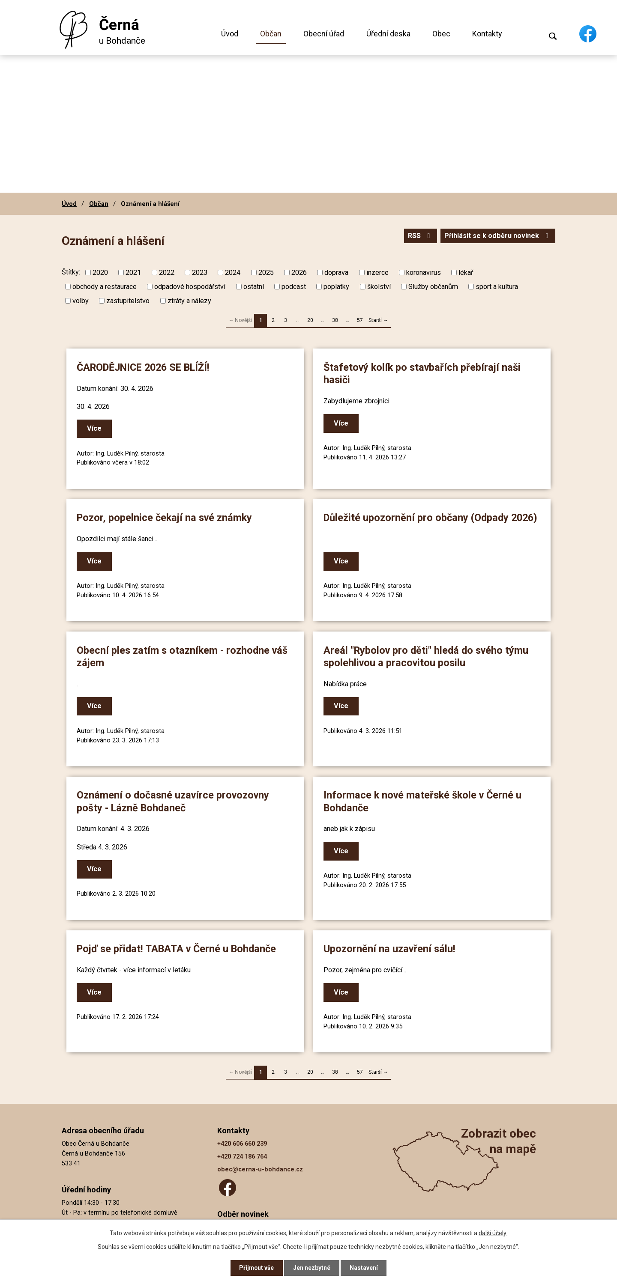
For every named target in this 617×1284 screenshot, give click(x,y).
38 (335, 320)
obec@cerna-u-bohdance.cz (260, 1168)
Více (94, 429)
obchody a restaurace (104, 287)
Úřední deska (388, 33)
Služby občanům (433, 287)
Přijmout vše (256, 1267)
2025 (266, 272)
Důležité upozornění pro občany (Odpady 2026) (431, 518)
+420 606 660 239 (242, 1142)
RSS (419, 236)
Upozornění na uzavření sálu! (390, 948)
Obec (441, 33)
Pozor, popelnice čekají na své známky (164, 518)
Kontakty (487, 33)
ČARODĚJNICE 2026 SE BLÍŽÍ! (143, 367)
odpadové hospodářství (189, 287)
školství (379, 287)
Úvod (229, 33)
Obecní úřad (323, 33)
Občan (271, 33)
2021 (133, 272)
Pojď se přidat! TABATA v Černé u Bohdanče (176, 948)
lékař (465, 272)
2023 (199, 272)
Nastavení (364, 1267)
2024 (232, 272)
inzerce (377, 272)
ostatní (253, 287)
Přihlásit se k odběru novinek (497, 236)
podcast (294, 287)
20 (310, 320)
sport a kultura (497, 287)
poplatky (336, 287)
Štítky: (71, 272)
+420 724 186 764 (242, 1155)
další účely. (493, 1232)
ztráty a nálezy (189, 301)
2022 (166, 272)
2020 (100, 272)
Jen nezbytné (312, 1267)
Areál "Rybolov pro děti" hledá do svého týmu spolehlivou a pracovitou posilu (426, 656)
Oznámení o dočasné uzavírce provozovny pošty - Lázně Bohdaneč (173, 801)
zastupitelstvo (128, 301)
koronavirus (423, 272)
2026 (299, 272)
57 (360, 320)
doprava (336, 272)
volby (80, 301)
